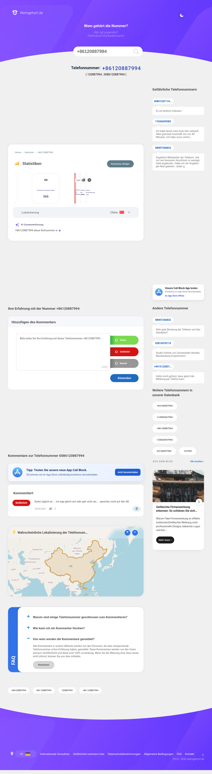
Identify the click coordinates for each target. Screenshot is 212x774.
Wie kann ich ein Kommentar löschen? (59, 628)
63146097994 (164, 451)
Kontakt (189, 754)
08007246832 (163, 147)
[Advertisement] (76, 114)
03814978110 (163, 343)
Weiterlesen (43, 665)
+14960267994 (165, 417)
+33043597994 (165, 439)
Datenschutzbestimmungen (124, 754)
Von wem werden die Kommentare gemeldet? (63, 639)
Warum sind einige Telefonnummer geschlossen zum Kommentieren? (80, 617)
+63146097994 (165, 405)
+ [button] (127, 532)
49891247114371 (164, 101)
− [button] (135, 532)
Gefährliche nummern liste (88, 754)
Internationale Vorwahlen (55, 754)
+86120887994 (165, 428)
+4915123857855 (164, 366)
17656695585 (163, 121)
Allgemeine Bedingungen (158, 754)
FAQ (179, 754)
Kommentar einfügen (120, 164)
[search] (136, 51)
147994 (188, 451)
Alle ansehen (196, 461)
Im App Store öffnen (174, 296)
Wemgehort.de (27, 13)
